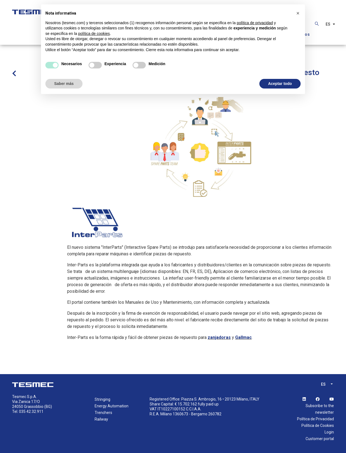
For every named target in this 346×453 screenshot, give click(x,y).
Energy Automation (111, 406)
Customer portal (320, 439)
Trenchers (103, 412)
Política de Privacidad (315, 419)
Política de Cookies (317, 425)
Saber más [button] (64, 83)
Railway (101, 419)
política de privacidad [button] (255, 23)
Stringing (102, 399)
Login (329, 432)
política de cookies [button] (94, 33)
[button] (297, 13)
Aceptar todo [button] (280, 83)
